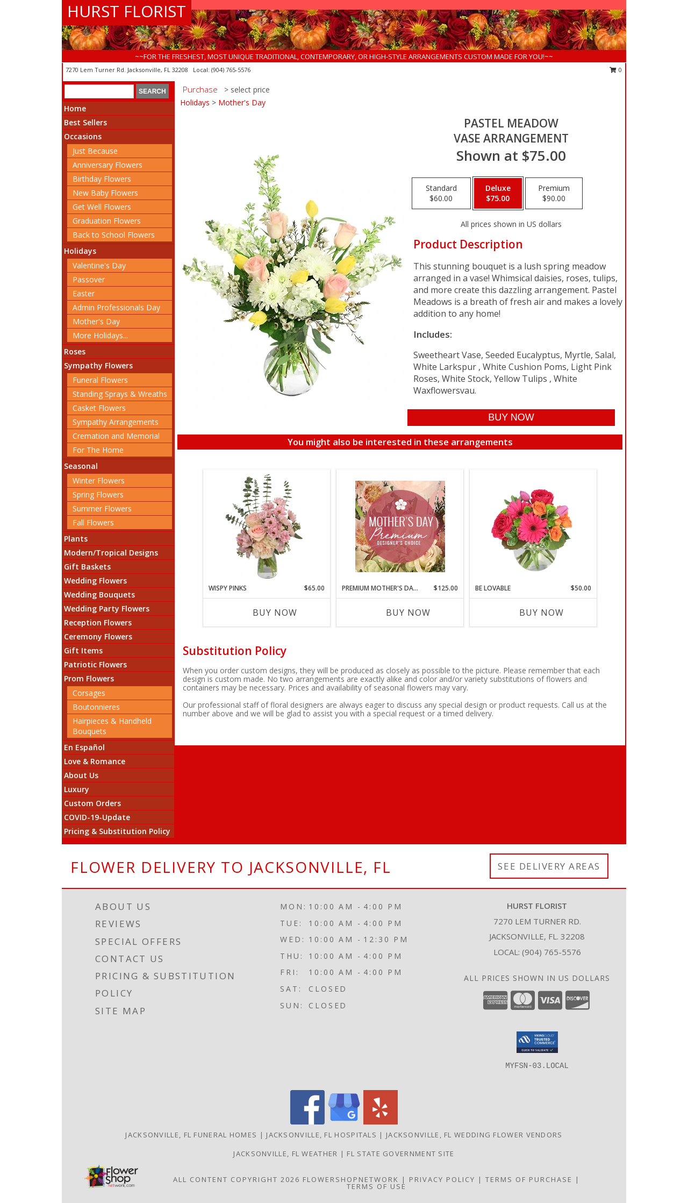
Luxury (76, 789)
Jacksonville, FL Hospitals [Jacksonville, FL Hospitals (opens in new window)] (321, 1135)
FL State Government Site (400, 1153)
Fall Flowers (93, 522)
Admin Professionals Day (116, 307)
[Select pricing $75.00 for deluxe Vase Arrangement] (498, 193)
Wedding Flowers (95, 580)
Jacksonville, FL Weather (285, 1153)
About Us (81, 775)
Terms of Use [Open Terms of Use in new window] (376, 1186)
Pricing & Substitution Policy (117, 831)
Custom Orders (92, 803)
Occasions (83, 136)
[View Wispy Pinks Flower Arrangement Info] (267, 526)
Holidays (80, 251)
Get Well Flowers (102, 207)
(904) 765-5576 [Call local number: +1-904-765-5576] (230, 70)
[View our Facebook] (307, 1121)
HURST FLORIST (126, 11)
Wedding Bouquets (99, 594)
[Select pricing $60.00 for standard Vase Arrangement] (441, 193)
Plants (76, 538)
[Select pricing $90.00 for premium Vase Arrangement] (554, 193)
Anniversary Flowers (107, 165)
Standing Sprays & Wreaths (120, 394)
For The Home (98, 450)
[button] (537, 1042)
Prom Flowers (89, 678)
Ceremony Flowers (98, 636)
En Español (84, 747)
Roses (74, 351)
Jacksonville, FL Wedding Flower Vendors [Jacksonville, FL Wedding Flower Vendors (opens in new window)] (474, 1135)
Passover (89, 279)
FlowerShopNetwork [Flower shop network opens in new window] (351, 1179)
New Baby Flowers (105, 193)
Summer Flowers (102, 508)
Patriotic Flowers (95, 664)
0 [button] (615, 70)
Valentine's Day (99, 265)
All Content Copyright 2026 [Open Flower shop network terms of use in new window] (236, 1179)
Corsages (89, 693)
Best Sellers (85, 122)
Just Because (95, 151)
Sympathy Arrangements (116, 422)
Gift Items (83, 650)
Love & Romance (94, 761)
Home (75, 108)
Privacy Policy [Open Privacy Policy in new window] (442, 1179)
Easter (84, 293)
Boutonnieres (96, 707)
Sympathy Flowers (98, 365)
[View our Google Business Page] (344, 1121)
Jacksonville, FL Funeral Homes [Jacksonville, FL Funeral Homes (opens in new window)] (191, 1135)
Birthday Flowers (102, 179)
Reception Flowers (98, 622)
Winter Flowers (99, 480)
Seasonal (81, 466)
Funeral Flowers (100, 380)
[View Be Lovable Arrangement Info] (533, 526)
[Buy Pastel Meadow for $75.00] (510, 417)
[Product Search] (99, 91)
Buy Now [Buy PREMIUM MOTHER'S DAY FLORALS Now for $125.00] (408, 612)
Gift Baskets (87, 566)
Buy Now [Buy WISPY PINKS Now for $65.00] (275, 612)
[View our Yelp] (380, 1121)
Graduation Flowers (107, 221)
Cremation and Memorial (116, 436)
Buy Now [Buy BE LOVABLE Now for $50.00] (541, 612)
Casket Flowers (99, 408)
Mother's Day (96, 321)
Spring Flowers (98, 494)
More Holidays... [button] (100, 335)
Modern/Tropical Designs (111, 552)
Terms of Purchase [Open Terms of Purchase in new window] (528, 1179)
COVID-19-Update (97, 817)
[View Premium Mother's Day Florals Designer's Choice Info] (400, 526)
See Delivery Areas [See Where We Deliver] (549, 866)
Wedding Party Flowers (106, 608)
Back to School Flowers (114, 235)
